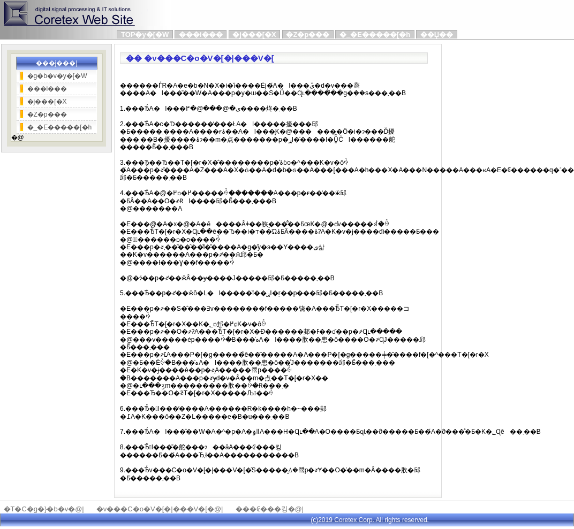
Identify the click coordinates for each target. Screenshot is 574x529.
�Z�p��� (307, 34)
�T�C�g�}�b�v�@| (44, 509)
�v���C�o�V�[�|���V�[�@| (159, 509)
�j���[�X (254, 34)
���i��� (201, 34)
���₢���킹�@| (270, 509)
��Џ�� (436, 34)
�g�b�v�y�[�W (57, 76)
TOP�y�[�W (145, 34)
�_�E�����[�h (374, 34)
